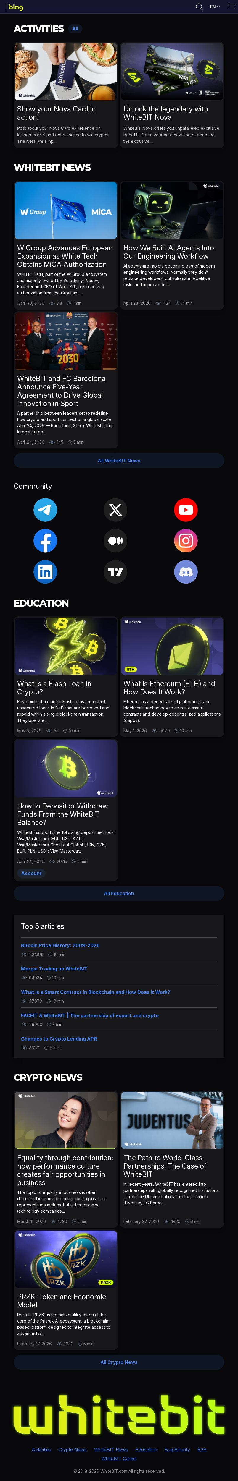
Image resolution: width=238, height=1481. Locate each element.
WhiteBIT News (111, 1450)
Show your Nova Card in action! (56, 115)
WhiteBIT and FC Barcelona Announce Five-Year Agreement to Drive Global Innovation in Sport (61, 393)
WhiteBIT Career (119, 1459)
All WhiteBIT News (119, 463)
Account (31, 875)
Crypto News (73, 1450)
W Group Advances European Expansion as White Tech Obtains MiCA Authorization (65, 258)
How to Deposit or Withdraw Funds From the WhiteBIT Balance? (62, 816)
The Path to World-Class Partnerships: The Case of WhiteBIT (165, 1168)
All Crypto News (119, 1364)
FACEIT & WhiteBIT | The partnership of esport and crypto (90, 1017)
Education (146, 1450)
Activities (41, 1450)
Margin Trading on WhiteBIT (54, 971)
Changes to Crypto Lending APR (59, 1041)
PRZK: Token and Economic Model (61, 1302)
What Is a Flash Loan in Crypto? (54, 689)
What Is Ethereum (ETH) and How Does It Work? (169, 689)
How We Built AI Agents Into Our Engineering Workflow (168, 254)
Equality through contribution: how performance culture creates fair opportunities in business (65, 1172)
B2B (202, 1450)
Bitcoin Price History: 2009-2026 (60, 947)
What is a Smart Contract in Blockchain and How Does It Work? (95, 994)
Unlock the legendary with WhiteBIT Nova (165, 115)
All (75, 31)
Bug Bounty (177, 1450)
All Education (119, 895)
